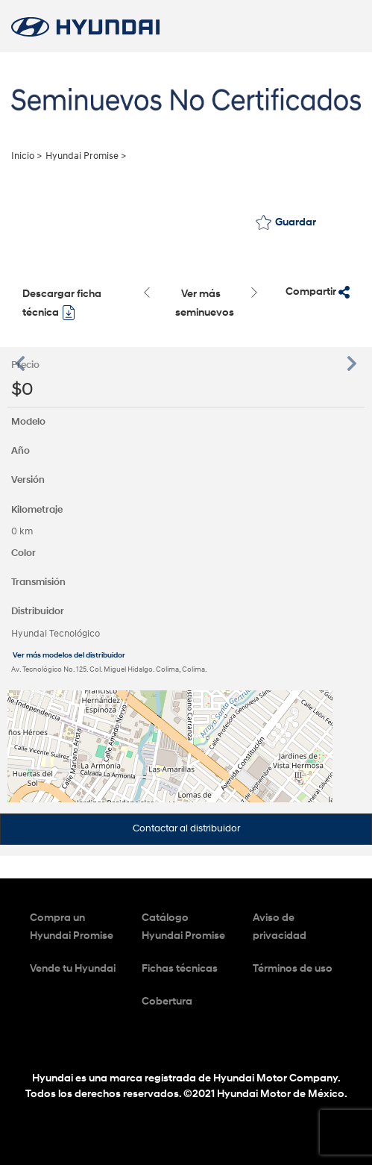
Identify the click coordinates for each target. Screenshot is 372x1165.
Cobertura (167, 1001)
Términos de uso (292, 968)
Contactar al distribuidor (186, 828)
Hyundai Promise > (85, 156)
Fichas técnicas (180, 968)
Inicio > (26, 156)
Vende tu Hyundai (73, 968)
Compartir (318, 292)
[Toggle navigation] (340, 26)
